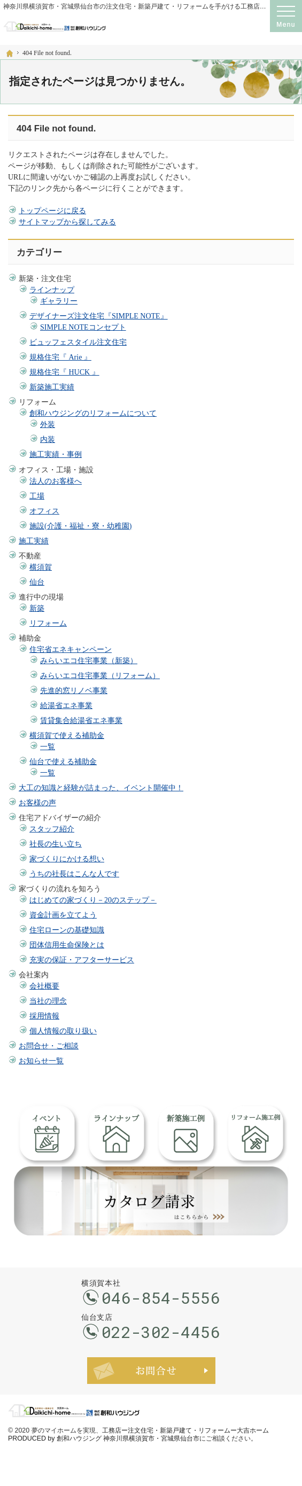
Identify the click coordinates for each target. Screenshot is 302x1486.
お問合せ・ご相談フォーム (151, 1370)
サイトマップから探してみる (67, 222)
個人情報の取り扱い (63, 1031)
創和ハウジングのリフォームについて (93, 413)
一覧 (47, 747)
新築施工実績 (51, 387)
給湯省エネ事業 (66, 706)
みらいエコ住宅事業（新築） (88, 661)
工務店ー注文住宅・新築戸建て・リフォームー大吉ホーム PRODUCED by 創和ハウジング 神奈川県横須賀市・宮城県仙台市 (138, 1435)
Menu (286, 16)
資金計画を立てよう (63, 915)
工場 (36, 496)
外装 (47, 425)
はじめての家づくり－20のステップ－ (93, 900)
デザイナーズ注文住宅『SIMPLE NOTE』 (98, 316)
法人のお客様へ (55, 481)
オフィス (44, 511)
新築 (36, 608)
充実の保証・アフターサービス (81, 960)
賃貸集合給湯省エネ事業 (81, 721)
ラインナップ (51, 290)
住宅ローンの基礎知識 (66, 930)
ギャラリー (59, 301)
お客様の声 (37, 803)
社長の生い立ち (55, 844)
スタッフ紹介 (51, 829)
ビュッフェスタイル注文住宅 (78, 342)
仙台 (36, 582)
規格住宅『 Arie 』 (60, 357)
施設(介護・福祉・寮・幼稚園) (80, 526)
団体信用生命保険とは (66, 945)
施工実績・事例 (55, 454)
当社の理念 (48, 1001)
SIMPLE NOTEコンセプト (83, 327)
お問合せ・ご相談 (49, 1046)
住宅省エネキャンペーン (70, 649)
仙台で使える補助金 (63, 762)
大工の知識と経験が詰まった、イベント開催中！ (101, 788)
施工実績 (34, 541)
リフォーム (48, 623)
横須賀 (40, 567)
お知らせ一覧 (41, 1061)
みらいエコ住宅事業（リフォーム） (100, 676)
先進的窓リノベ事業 (73, 691)
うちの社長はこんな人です (74, 874)
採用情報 (44, 1016)
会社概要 (44, 986)
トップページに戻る (52, 211)
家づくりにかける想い (66, 859)
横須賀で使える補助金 (66, 736)
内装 (47, 439)
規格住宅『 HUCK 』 (64, 372)
